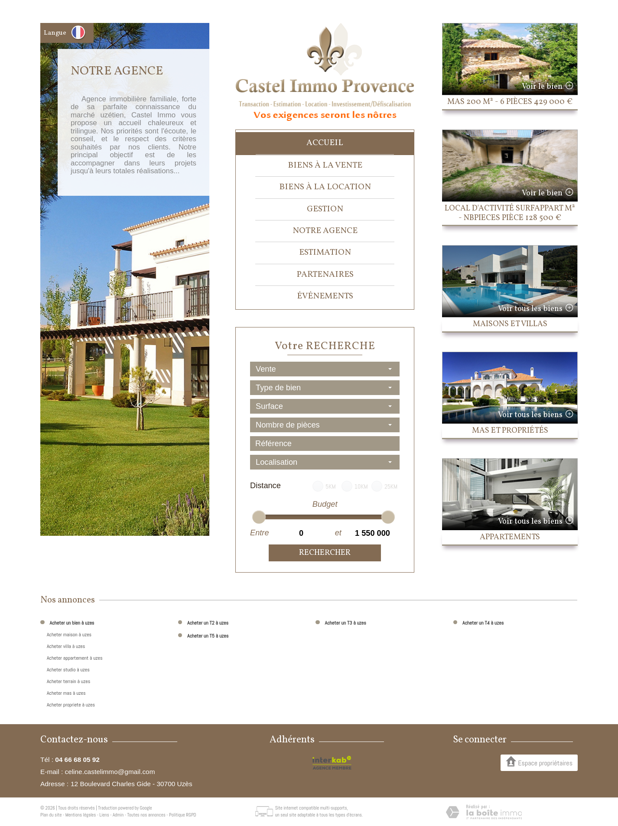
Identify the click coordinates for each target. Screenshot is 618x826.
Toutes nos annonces (146, 815)
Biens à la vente (325, 165)
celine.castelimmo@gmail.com (110, 771)
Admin (118, 815)
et (338, 532)
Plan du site (51, 815)
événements (325, 296)
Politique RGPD (182, 815)
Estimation (325, 252)
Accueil (324, 143)
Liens (104, 815)
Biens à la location (325, 187)
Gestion (325, 209)
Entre (259, 532)
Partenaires (325, 275)
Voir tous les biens (530, 309)
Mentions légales (80, 815)
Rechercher (325, 552)
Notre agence (325, 231)
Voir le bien (542, 86)
